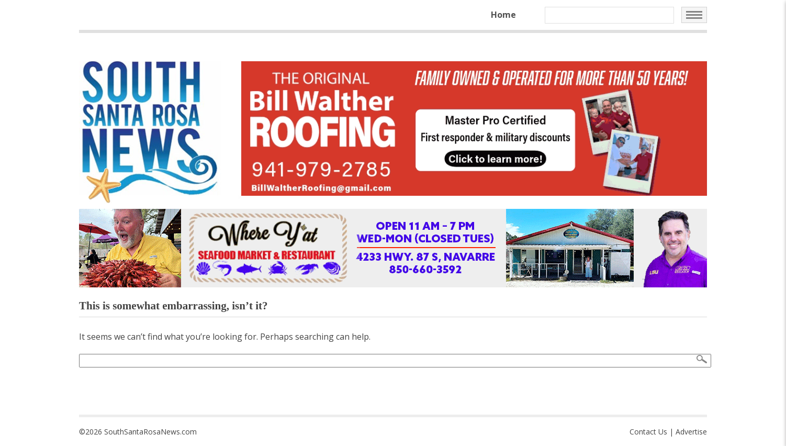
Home (503, 14)
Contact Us (648, 432)
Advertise (691, 432)
